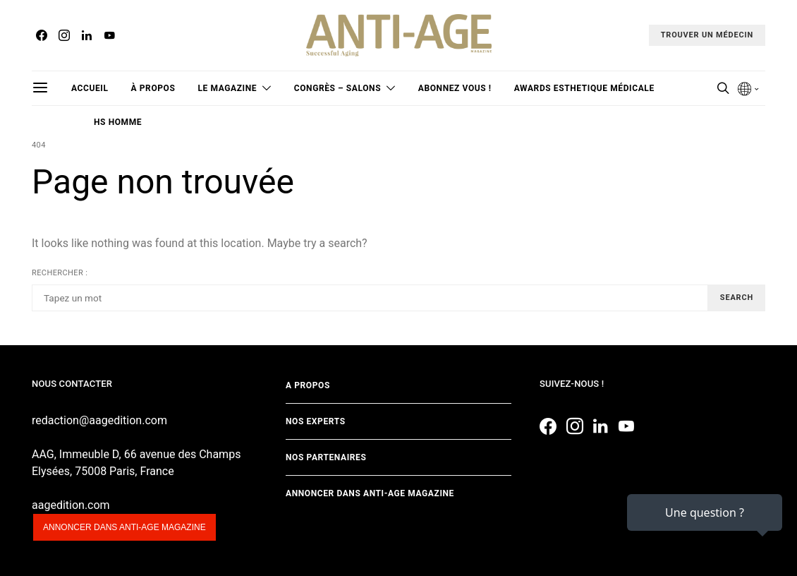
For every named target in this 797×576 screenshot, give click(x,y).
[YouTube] (109, 35)
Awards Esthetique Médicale (584, 88)
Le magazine (227, 88)
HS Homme (118, 122)
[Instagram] (64, 35)
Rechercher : (59, 272)
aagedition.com (71, 505)
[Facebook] (41, 35)
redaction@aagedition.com (99, 420)
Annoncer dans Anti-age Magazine (370, 493)
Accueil (90, 88)
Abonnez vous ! (455, 88)
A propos (308, 385)
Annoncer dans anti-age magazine (124, 527)
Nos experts (316, 421)
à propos (153, 88)
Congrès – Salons (337, 88)
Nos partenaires (326, 457)
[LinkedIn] (87, 35)
